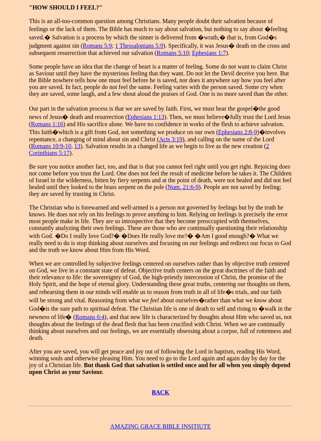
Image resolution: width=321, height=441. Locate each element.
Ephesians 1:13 (145, 117)
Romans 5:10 (173, 53)
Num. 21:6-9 (183, 187)
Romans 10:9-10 (51, 146)
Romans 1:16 (47, 124)
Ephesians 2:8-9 (237, 132)
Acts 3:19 (171, 139)
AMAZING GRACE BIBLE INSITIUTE (160, 426)
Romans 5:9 (97, 45)
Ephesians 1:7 (209, 53)
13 (77, 146)
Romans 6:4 (90, 317)
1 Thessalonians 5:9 (139, 45)
